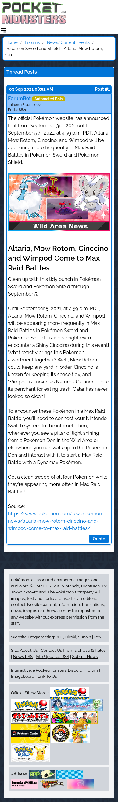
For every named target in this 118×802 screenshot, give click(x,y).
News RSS (23, 656)
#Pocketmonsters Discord (57, 670)
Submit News (85, 656)
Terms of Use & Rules (85, 650)
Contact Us (51, 650)
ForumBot (19, 98)
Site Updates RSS (52, 656)
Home (11, 42)
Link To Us (47, 676)
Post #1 (102, 89)
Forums (32, 42)
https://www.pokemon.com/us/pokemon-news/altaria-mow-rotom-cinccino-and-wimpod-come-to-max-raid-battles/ (56, 521)
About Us (29, 650)
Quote (99, 538)
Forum (91, 670)
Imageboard (22, 676)
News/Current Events (68, 42)
